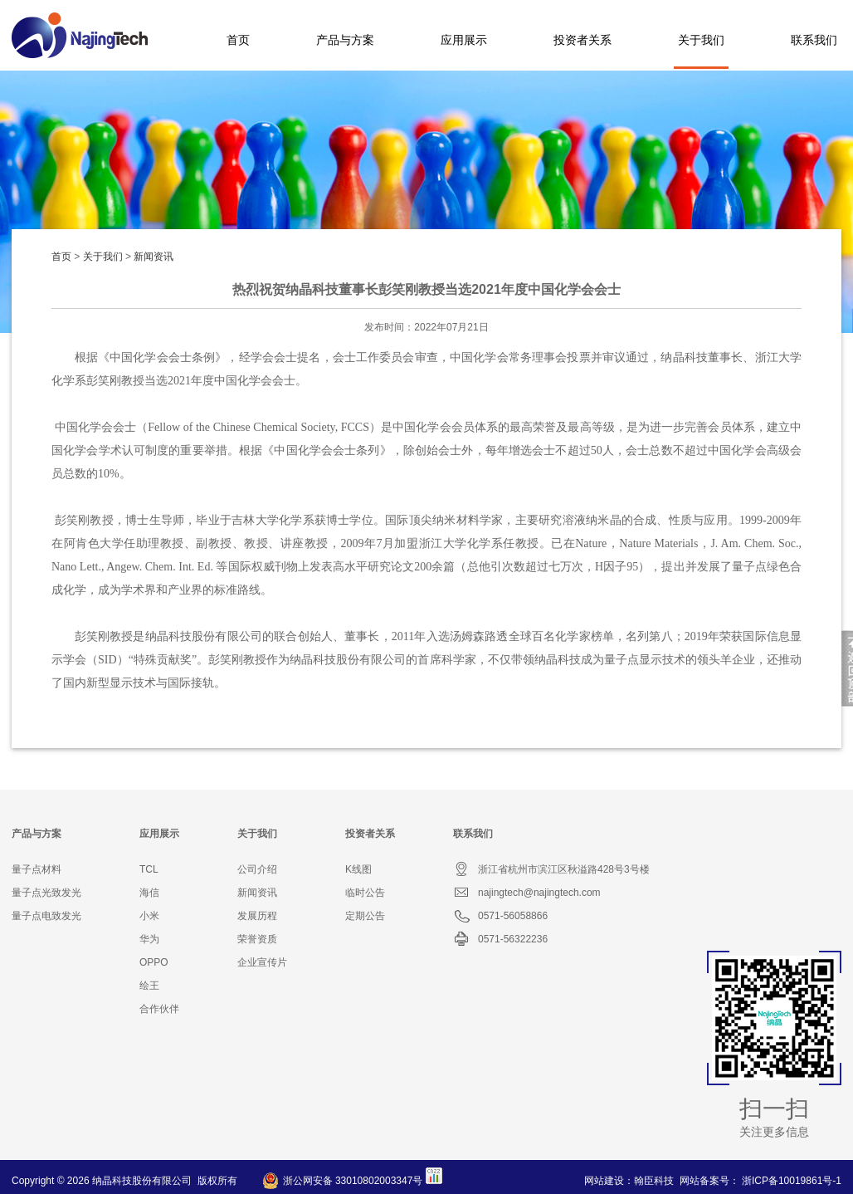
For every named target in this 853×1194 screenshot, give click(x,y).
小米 (149, 916)
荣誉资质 (257, 939)
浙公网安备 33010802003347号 (353, 1181)
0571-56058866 (500, 916)
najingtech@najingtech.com (527, 892)
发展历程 (257, 916)
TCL (148, 869)
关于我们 (701, 39)
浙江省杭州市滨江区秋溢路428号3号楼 (551, 869)
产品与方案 (345, 39)
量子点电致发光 (46, 916)
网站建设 (604, 1181)
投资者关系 (582, 39)
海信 (149, 892)
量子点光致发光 (46, 892)
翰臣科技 (654, 1181)
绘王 (149, 985)
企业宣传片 (262, 962)
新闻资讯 (153, 256)
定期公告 (365, 916)
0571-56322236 (500, 939)
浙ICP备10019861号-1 (791, 1181)
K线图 (358, 869)
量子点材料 (36, 869)
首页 (238, 39)
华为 (149, 939)
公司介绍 (257, 869)
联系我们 (814, 39)
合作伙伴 (159, 1009)
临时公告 (365, 892)
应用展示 (464, 39)
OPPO (153, 962)
